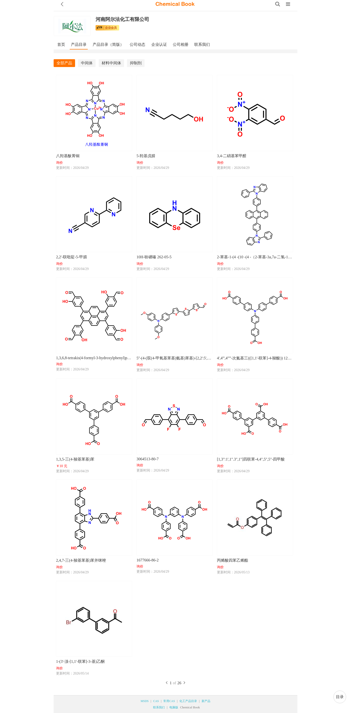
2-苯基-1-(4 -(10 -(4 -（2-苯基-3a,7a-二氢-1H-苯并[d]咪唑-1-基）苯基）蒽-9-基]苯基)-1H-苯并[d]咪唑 (254, 257)
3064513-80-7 (147, 459)
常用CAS (169, 701)
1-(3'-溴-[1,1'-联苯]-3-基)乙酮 (80, 661)
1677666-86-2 (147, 560)
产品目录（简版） (108, 44)
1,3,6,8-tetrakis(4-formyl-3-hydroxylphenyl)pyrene (94, 358)
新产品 (206, 701)
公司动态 (137, 44)
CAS (156, 701)
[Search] (277, 4)
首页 (61, 44)
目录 (340, 697)
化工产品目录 (188, 701)
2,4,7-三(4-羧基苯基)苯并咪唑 (81, 560)
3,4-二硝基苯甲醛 (231, 156)
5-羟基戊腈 (145, 156)
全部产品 (64, 63)
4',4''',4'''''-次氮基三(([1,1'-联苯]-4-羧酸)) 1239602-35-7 (254, 358)
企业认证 (159, 44)
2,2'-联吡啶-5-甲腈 (71, 257)
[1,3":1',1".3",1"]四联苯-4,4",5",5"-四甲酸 (251, 459)
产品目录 (79, 44)
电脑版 (173, 707)
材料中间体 (111, 63)
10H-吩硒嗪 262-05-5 (154, 257)
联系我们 (202, 44)
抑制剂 (136, 63)
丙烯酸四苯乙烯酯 (232, 560)
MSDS (145, 701)
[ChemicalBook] (175, 4)
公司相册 (180, 44)
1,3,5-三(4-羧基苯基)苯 (75, 459)
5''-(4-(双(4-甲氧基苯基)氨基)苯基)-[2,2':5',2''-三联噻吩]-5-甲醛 (174, 358)
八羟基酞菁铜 (67, 156)
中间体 (87, 63)
